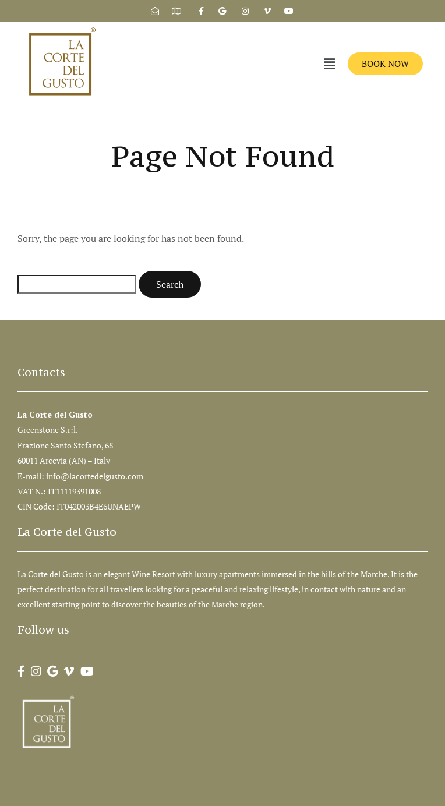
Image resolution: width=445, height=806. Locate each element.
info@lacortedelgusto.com (95, 476)
